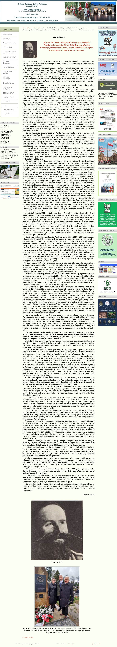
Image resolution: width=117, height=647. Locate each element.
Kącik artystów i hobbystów (8, 88)
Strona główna (7, 35)
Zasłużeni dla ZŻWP (9, 57)
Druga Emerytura (8, 83)
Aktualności (6, 39)
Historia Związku (8, 67)
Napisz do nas (7, 114)
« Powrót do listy (28, 637)
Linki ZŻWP (7, 101)
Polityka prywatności (95, 644)
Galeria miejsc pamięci (7, 72)
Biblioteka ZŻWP (8, 93)
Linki (4, 105)
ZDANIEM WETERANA (7, 78)
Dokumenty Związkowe (6, 62)
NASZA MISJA (7, 47)
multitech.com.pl (68, 644)
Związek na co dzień (9, 43)
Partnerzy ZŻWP (8, 97)
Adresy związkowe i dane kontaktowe (9, 52)
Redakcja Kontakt (8, 110)
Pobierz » (113, 88)
